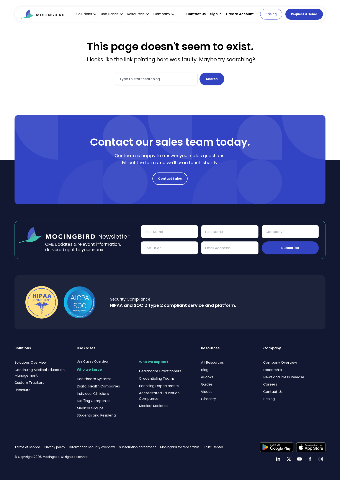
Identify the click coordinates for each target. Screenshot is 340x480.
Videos (206, 391)
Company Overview (280, 362)
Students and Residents (97, 415)
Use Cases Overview (94, 361)
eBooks (207, 377)
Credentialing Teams (157, 378)
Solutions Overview (31, 362)
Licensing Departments (159, 385)
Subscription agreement (137, 447)
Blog (204, 369)
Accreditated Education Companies (159, 396)
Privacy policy (54, 447)
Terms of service (27, 447)
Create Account (240, 14)
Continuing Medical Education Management (40, 372)
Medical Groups (90, 408)
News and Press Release (283, 377)
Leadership (272, 369)
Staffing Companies (93, 401)
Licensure (23, 389)
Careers (270, 384)
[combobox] (156, 79)
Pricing (269, 399)
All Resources (212, 362)
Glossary (208, 399)
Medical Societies (153, 406)
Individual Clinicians (93, 393)
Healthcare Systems (94, 379)
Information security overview (92, 447)
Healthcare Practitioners (160, 371)
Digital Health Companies (98, 386)
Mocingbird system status (179, 447)
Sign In (216, 14)
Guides (206, 384)
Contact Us (196, 14)
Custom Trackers (29, 382)
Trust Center (213, 447)
